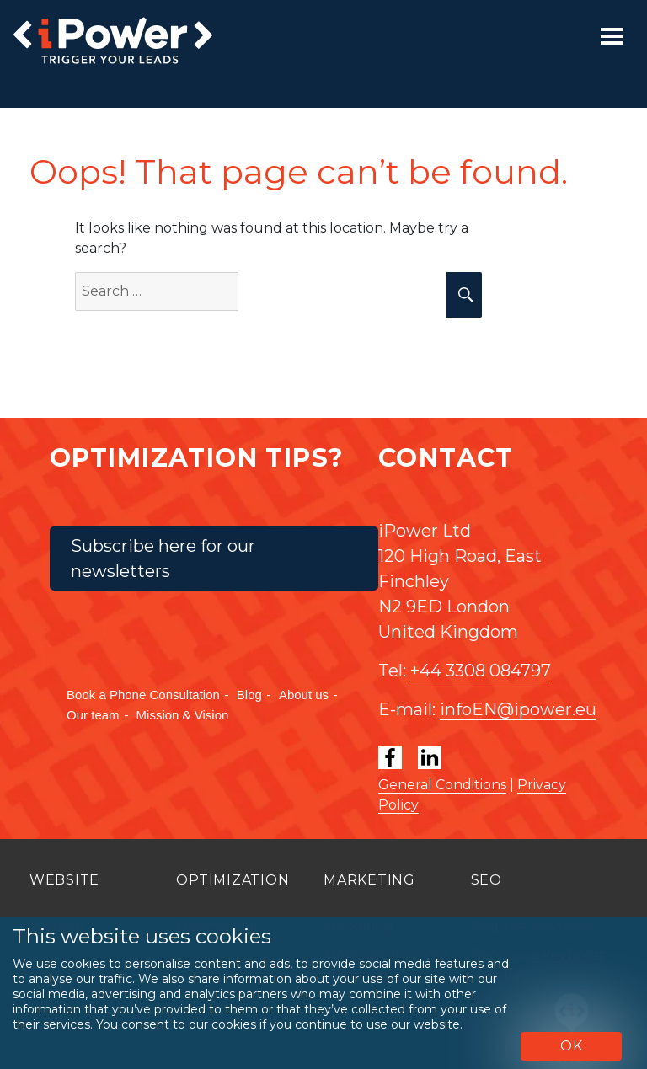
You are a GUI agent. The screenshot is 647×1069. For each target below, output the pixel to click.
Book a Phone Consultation (143, 694)
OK (571, 1046)
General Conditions (442, 785)
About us (304, 694)
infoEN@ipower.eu (518, 709)
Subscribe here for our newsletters (163, 558)
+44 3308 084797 (480, 670)
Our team (93, 715)
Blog (249, 694)
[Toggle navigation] (612, 36)
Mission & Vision (182, 715)
